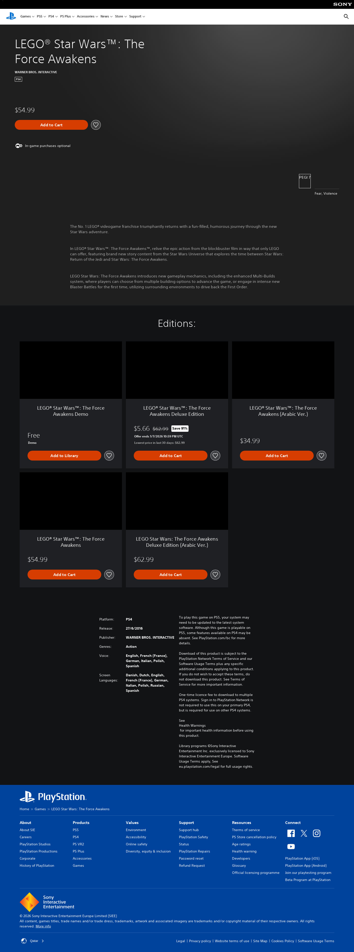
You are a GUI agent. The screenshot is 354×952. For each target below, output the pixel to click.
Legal (180, 941)
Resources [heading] (241, 822)
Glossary (239, 865)
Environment (136, 830)
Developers (241, 858)
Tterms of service (246, 830)
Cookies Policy (282, 941)
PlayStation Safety (193, 837)
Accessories (85, 17)
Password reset (191, 858)
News (105, 17)
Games (25, 17)
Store (119, 17)
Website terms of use (232, 941)
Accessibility (136, 837)
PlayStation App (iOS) (302, 858)
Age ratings (241, 844)
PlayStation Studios (35, 844)
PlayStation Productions (39, 851)
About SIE (27, 830)
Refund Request (192, 865)
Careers (26, 837)
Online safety (136, 844)
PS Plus (65, 17)
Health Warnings (192, 725)
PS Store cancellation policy (254, 837)
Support (135, 17)
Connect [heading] (293, 822)
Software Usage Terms (316, 941)
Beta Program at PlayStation (307, 880)
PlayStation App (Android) (305, 865)
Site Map (260, 941)
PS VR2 (78, 844)
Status (184, 844)
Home (24, 809)
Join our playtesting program (308, 872)
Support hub (189, 830)
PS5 (39, 17)
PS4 (51, 17)
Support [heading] (186, 822)
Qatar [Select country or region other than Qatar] (33, 941)
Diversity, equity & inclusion (148, 851)
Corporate (27, 858)
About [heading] (25, 822)
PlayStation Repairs (194, 851)
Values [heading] (132, 822)
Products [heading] (81, 822)
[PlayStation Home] (11, 16)
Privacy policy (200, 941)
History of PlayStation (37, 865)
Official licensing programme (256, 872)
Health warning (244, 851)
